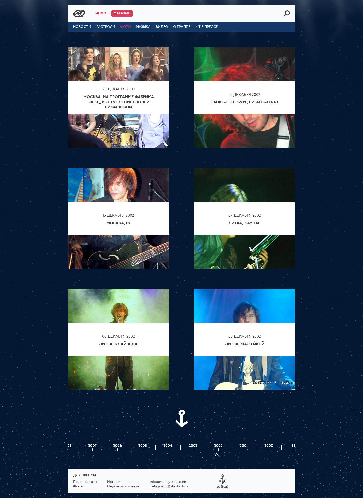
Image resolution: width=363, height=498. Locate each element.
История (114, 482)
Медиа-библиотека (123, 486)
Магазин (122, 13)
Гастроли (105, 27)
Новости (82, 27)
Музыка (143, 27)
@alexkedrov (177, 486)
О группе (181, 27)
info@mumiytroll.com (168, 482)
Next (181, 418)
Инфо (100, 13)
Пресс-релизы (85, 482)
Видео (162, 27)
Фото (125, 27)
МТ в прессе (206, 27)
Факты (78, 486)
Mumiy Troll (79, 13)
